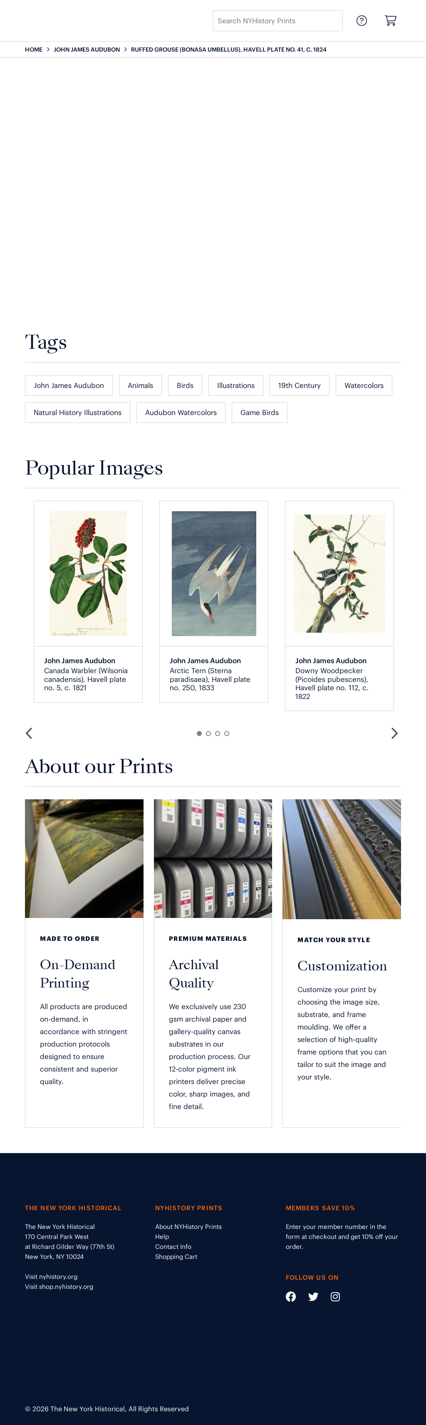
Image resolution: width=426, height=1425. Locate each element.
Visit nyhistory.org (51, 1277)
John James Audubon (69, 385)
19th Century (299, 385)
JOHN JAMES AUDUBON (87, 49)
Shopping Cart (176, 1257)
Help (162, 1237)
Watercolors (364, 385)
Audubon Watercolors (181, 412)
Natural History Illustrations (77, 412)
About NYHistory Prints (188, 1227)
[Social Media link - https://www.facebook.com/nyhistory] (291, 1298)
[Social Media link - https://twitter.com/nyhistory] (308, 1298)
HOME (33, 49)
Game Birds (259, 412)
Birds (185, 385)
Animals (140, 385)
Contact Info (173, 1247)
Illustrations (236, 385)
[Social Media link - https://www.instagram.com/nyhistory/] (330, 1298)
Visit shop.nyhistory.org (59, 1287)
